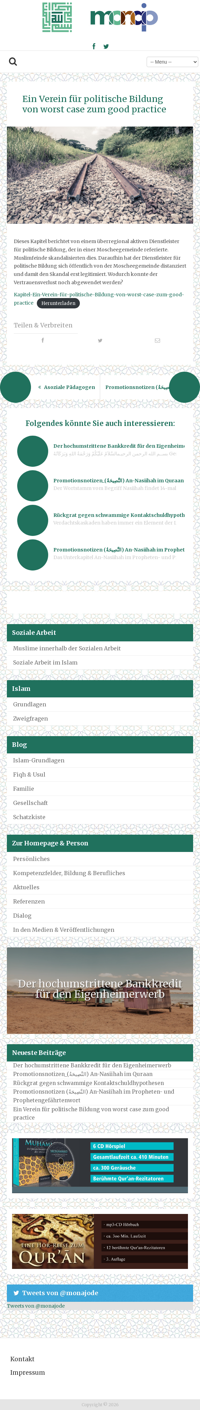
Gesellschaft (30, 802)
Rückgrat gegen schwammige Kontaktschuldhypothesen (88, 1083)
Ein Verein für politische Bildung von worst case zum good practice (94, 104)
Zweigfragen (30, 718)
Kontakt (22, 1359)
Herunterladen (58, 303)
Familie (23, 788)
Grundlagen (29, 704)
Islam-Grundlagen (38, 760)
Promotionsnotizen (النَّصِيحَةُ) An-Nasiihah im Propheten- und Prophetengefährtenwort (93, 1096)
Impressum (27, 1372)
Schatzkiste (29, 817)
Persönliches (31, 858)
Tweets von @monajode (36, 1306)
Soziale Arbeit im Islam (45, 662)
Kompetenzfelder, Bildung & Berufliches (69, 873)
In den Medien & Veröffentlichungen (63, 929)
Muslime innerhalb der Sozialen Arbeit (67, 648)
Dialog (22, 915)
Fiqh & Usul (29, 774)
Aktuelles (26, 887)
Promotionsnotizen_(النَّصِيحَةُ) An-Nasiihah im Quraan (82, 1074)
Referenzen (29, 901)
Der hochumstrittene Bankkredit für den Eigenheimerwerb (100, 989)
